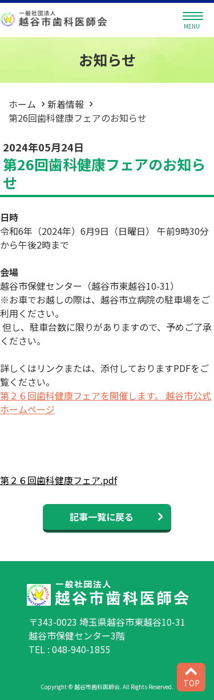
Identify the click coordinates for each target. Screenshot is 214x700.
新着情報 (65, 104)
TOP (191, 678)
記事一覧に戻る (102, 516)
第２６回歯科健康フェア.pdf (58, 480)
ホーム (22, 104)
